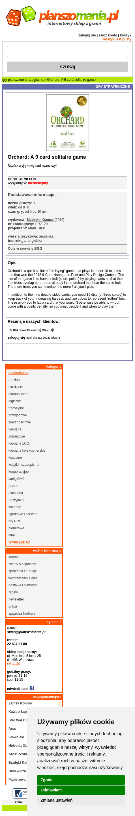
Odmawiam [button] (51, 790)
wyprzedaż (19, 542)
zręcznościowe (19, 422)
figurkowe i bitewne (22, 514)
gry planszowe (13, 80)
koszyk (125, 35)
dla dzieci (15, 387)
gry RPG (15, 521)
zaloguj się (87, 35)
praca (12, 606)
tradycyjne (16, 408)
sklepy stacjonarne (22, 564)
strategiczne (34, 80)
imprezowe (16, 436)
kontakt (14, 557)
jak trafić (13, 664)
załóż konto (108, 35)
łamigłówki (16, 479)
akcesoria (15, 493)
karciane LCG (18, 443)
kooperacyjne (18, 472)
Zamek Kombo (20, 703)
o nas (18, 801)
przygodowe (17, 415)
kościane (15, 458)
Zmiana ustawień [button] (56, 800)
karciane (14, 429)
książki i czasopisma (23, 465)
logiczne (14, 401)
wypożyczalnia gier (22, 578)
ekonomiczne (18, 394)
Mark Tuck (36, 228)
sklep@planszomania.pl (26, 632)
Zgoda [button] (46, 780)
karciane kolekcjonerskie (27, 450)
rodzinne (15, 380)
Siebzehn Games (40, 220)
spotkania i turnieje (22, 571)
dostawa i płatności (22, 585)
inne (11, 535)
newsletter (16, 599)
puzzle (13, 486)
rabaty (13, 592)
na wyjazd (15, 500)
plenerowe (16, 528)
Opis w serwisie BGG (25, 249)
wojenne (14, 507)
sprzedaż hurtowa (21, 613)
